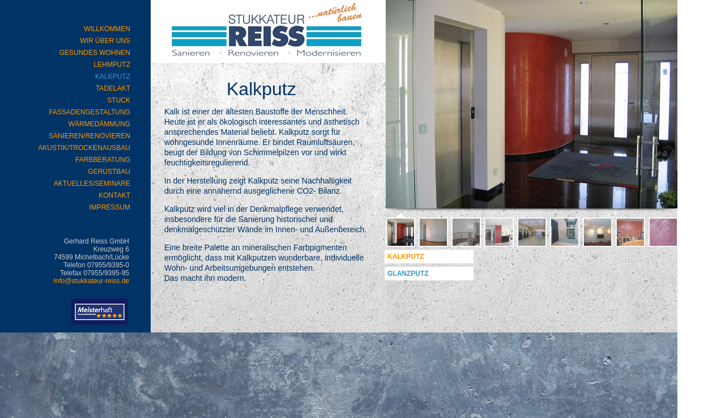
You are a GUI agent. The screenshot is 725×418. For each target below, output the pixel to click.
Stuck (118, 100)
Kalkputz (405, 257)
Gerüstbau (109, 172)
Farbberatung (102, 160)
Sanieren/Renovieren (89, 136)
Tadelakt (113, 88)
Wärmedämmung (99, 124)
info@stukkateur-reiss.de (91, 281)
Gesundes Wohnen (94, 53)
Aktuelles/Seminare (92, 183)
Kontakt (114, 195)
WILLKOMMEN (107, 29)
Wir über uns (105, 41)
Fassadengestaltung (89, 112)
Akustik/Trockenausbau (84, 148)
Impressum (109, 207)
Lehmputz (111, 65)
